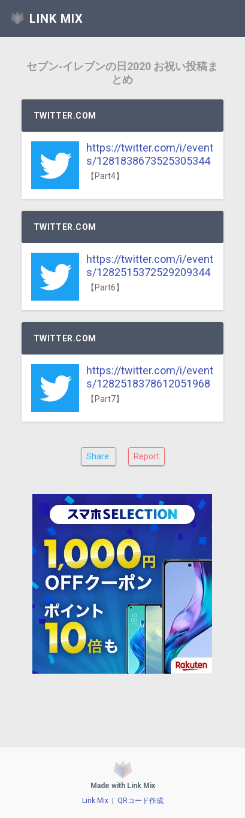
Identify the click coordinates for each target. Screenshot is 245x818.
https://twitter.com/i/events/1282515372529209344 (149, 265)
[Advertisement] (122, 615)
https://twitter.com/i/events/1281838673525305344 (149, 154)
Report (146, 456)
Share (98, 456)
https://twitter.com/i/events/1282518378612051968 (149, 377)
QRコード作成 (140, 800)
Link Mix (95, 800)
